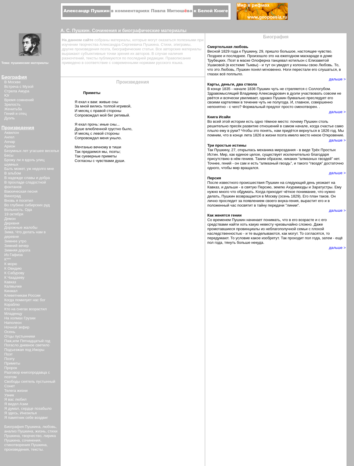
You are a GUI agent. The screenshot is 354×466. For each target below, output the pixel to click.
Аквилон (11, 132)
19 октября (13, 214)
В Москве (12, 82)
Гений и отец (15, 113)
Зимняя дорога (17, 250)
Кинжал (10, 291)
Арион (9, 146)
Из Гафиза (13, 255)
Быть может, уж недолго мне (29, 169)
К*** (7, 259)
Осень (9, 332)
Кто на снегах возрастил (25, 309)
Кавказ (10, 282)
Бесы (8, 155)
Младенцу (13, 313)
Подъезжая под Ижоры (24, 350)
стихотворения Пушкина (25, 445)
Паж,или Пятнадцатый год (27, 341)
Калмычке (13, 286)
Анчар (9, 142)
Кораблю (12, 304)
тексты (37, 449)
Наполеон (13, 323)
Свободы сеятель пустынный (29, 381)
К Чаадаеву (14, 277)
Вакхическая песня (21, 191)
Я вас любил (15, 399)
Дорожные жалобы (21, 227)
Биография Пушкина (22, 427)
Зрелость (12, 104)
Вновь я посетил (18, 200)
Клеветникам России (22, 295)
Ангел (9, 137)
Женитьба (13, 109)
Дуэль (9, 118)
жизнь (40, 431)
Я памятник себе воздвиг (26, 417)
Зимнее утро (15, 241)
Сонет (9, 386)
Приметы (12, 363)
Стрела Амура (16, 91)
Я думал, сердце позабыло (28, 408)
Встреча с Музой (19, 86)
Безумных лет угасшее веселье (31, 151)
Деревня (11, 223)
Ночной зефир (16, 327)
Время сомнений (19, 100)
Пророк (10, 368)
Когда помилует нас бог (24, 300)
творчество (31, 436)
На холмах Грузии (20, 318)
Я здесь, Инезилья (20, 413)
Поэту (9, 359)
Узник (9, 395)
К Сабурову (14, 273)
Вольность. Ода (18, 209)
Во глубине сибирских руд (27, 205)
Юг (6, 95)
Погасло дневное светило (26, 345)
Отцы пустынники (19, 336)
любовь (49, 427)
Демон (10, 219)
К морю (10, 264)
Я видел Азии (16, 404)
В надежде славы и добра (27, 178)
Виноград (12, 196)
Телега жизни (16, 390)
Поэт (8, 354)
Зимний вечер (16, 246)
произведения (16, 449)
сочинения (31, 440)
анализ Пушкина (18, 431)
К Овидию (13, 268)
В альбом (12, 173)
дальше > (337, 79)
